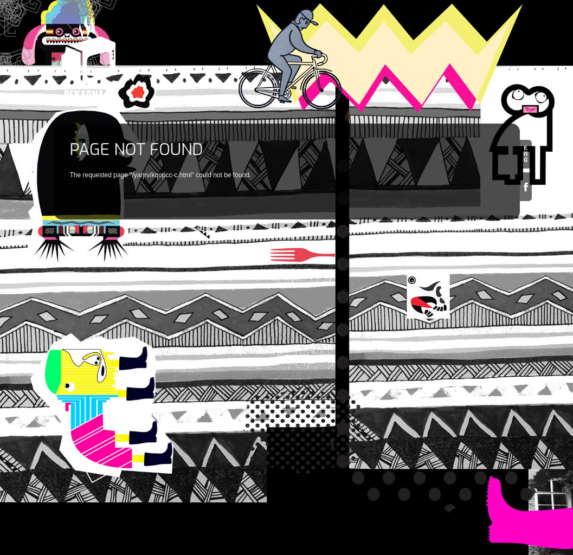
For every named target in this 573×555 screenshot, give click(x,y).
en (526, 154)
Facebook (526, 186)
